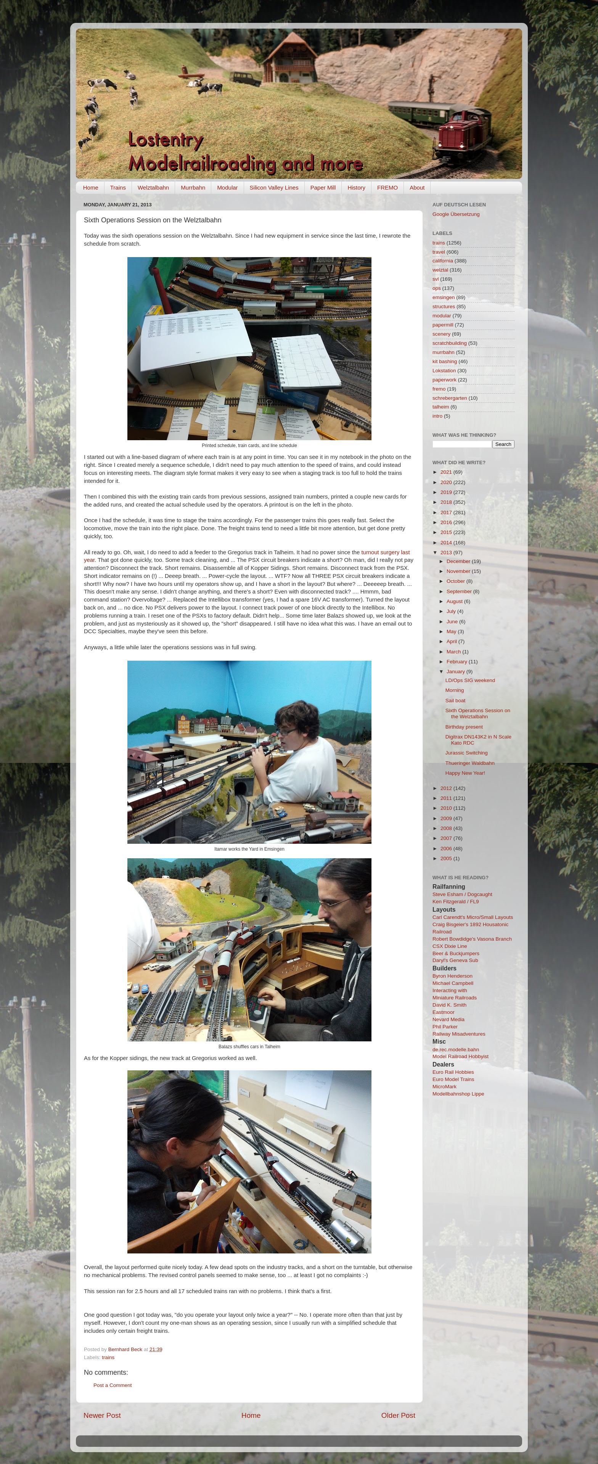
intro (437, 416)
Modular (227, 187)
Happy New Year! (465, 773)
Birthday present (464, 727)
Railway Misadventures (458, 1034)
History (356, 187)
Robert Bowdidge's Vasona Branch (472, 939)
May (452, 631)
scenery (441, 334)
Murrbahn (193, 187)
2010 (446, 808)
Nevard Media (448, 1019)
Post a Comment (112, 1385)
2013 (446, 552)
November (459, 571)
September (460, 591)
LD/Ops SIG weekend (470, 680)
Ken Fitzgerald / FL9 (455, 901)
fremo (439, 389)
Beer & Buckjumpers (455, 953)
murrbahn (443, 352)
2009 (446, 818)
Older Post (398, 1415)
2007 (446, 838)
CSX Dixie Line (449, 946)
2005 (446, 858)
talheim (440, 407)
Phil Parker (445, 1027)
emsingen (443, 297)
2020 (446, 482)
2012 (446, 788)
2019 (446, 492)
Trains (118, 187)
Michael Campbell (452, 983)
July (452, 611)
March (454, 652)
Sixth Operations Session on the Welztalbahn (477, 713)
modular (441, 316)
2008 (446, 828)
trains (108, 1357)
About (417, 187)
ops (436, 288)
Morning (454, 690)
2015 (446, 532)
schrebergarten (449, 398)
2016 (446, 522)
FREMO (387, 187)
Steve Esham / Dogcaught (462, 894)
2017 (446, 512)
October (456, 581)
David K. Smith (449, 1005)
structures (443, 306)
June (453, 621)
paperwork (444, 380)
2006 (446, 848)
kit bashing (444, 361)
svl (435, 279)
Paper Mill (323, 187)
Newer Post (102, 1415)
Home (90, 187)
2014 (446, 542)
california (442, 261)
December (459, 561)
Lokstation (444, 370)
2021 (446, 472)
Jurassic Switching (466, 753)
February (458, 661)
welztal (440, 270)
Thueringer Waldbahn (470, 763)
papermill (442, 325)
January (456, 671)
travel (438, 252)
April (452, 641)
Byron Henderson (452, 976)
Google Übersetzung (456, 214)
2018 (446, 502)
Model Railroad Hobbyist (460, 1056)
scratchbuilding (449, 343)
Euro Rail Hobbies (453, 1072)
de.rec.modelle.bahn (455, 1049)
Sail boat (455, 700)
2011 (446, 798)
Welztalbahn (153, 187)
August (455, 601)
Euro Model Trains (453, 1079)
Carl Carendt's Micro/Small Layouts (472, 917)
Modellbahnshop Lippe (458, 1094)
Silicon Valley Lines (274, 187)
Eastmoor (443, 1012)
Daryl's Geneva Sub (455, 960)
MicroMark (444, 1086)
